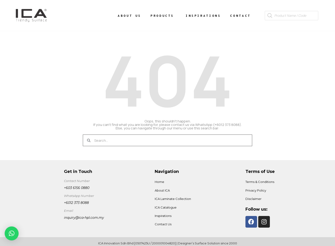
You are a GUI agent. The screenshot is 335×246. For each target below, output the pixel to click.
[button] (12, 233)
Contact (240, 15)
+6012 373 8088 (76, 203)
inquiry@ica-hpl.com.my (84, 218)
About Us (129, 15)
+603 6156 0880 (76, 188)
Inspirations (203, 15)
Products (163, 15)
